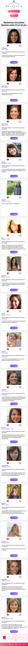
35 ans (9, 163)
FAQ (10, 644)
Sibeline (3, 275)
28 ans (12, 429)
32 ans (6, 49)
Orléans (3, 277)
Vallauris (4, 580)
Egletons (4, 239)
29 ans (9, 201)
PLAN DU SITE (18, 644)
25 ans (7, 277)
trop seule (4, 541)
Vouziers (4, 315)
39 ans (7, 542)
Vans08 (3, 200)
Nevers (3, 504)
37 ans (8, 239)
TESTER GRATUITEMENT (14, 11)
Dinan (3, 125)
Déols (3, 49)
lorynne (3, 313)
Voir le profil (14, 62)
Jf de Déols (4, 48)
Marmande (4, 163)
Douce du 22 (5, 124)
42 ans (6, 391)
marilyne (4, 389)
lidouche (4, 503)
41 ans (6, 125)
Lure (3, 391)
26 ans (6, 87)
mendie (3, 162)
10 (15, 640)
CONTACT (24, 644)
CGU (13, 644)
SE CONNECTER (14, 15)
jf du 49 (3, 427)
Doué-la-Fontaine (6, 429)
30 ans (8, 315)
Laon (3, 87)
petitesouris (4, 86)
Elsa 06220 (4, 579)
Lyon (3, 353)
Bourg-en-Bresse (5, 618)
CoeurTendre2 (5, 465)
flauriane (4, 617)
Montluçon (4, 201)
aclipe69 (4, 351)
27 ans (11, 618)
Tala (3, 238)
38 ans (6, 353)
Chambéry (4, 466)
